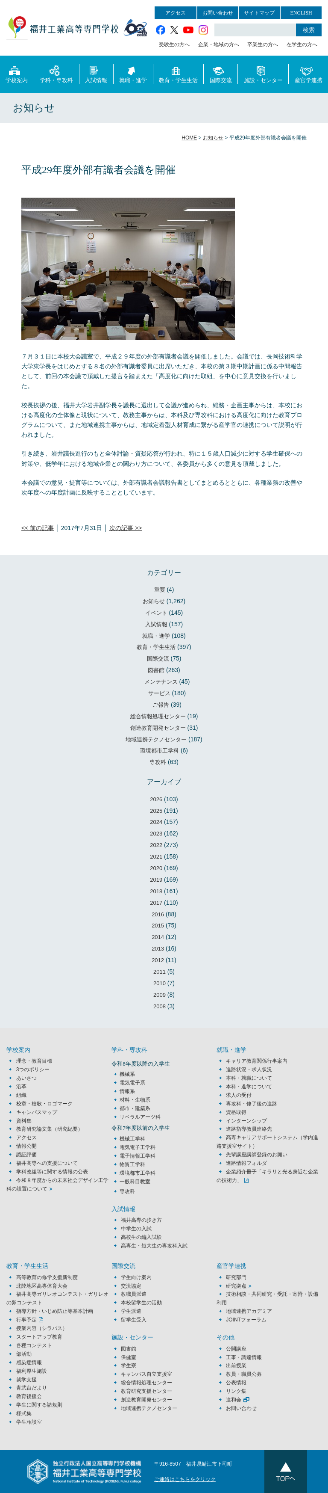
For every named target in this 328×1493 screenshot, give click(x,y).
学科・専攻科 (56, 73)
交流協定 (131, 1286)
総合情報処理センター (158, 716)
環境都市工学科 (159, 750)
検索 (309, 30)
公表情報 (236, 1383)
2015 (158, 925)
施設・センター (263, 73)
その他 (225, 1337)
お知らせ (154, 601)
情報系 (127, 1091)
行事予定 (26, 1320)
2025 (156, 811)
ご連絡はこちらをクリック (185, 1479)
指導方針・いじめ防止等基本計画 (54, 1311)
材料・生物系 (135, 1100)
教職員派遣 (133, 1294)
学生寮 (128, 1366)
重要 (159, 590)
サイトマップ (259, 13)
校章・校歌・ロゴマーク (44, 1104)
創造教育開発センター (158, 728)
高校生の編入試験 (141, 1237)
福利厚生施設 (31, 1371)
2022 (156, 845)
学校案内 (17, 73)
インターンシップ (246, 1121)
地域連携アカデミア (249, 1311)
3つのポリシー (33, 1069)
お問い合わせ (217, 13)
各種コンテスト (34, 1345)
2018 (156, 891)
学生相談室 (29, 1422)
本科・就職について (249, 1078)
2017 (156, 903)
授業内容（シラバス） (41, 1328)
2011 (159, 972)
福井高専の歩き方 (141, 1220)
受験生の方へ (174, 44)
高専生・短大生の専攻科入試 (154, 1246)
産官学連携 (308, 73)
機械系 (127, 1074)
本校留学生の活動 (141, 1303)
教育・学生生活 (178, 73)
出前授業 (236, 1366)
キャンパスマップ (36, 1112)
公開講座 (239, 1349)
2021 (156, 856)
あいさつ (26, 1078)
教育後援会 (29, 1396)
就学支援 (26, 1380)
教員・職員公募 (244, 1374)
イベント (156, 613)
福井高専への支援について (47, 1163)
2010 (159, 983)
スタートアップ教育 (39, 1337)
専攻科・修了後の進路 (251, 1104)
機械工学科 (132, 1139)
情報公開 (26, 1146)
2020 (156, 868)
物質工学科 (132, 1164)
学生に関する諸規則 (39, 1405)
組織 (21, 1095)
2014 (158, 937)
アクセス (175, 13)
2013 (158, 948)
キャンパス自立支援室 (146, 1374)
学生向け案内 (136, 1277)
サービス (159, 693)
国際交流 (221, 73)
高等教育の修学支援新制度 (47, 1277)
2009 (159, 995)
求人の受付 (239, 1095)
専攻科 (157, 762)
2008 (159, 1006)
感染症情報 (29, 1363)
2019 (156, 880)
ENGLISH (301, 13)
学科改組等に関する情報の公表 (52, 1172)
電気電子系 (132, 1083)
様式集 (24, 1413)
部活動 (24, 1354)
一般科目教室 (135, 1182)
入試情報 (96, 73)
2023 (156, 833)
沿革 (21, 1087)
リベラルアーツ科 (140, 1117)
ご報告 (160, 705)
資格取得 (236, 1112)
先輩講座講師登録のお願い (256, 1155)
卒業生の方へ (262, 44)
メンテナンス (161, 681)
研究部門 (236, 1277)
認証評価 (26, 1155)
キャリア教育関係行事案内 (256, 1061)
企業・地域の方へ (218, 44)
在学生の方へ (302, 44)
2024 (156, 822)
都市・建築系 (135, 1108)
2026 (156, 799)
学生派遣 (131, 1311)
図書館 (156, 670)
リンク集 (236, 1391)
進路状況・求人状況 (249, 1069)
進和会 (233, 1400)
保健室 (128, 1357)
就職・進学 (133, 73)
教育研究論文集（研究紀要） (49, 1129)
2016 (158, 914)
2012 (158, 960)
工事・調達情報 (244, 1357)
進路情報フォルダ (246, 1163)
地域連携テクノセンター (156, 739)
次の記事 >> (125, 527)
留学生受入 (133, 1320)
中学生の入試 (136, 1229)
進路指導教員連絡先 (249, 1129)
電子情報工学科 (137, 1156)
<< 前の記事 (37, 527)
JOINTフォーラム (246, 1320)
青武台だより (31, 1388)
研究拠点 (236, 1286)
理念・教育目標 (34, 1061)
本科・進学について (249, 1087)
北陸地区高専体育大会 (41, 1286)
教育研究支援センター (146, 1391)
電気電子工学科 (137, 1147)
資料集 (24, 1121)
